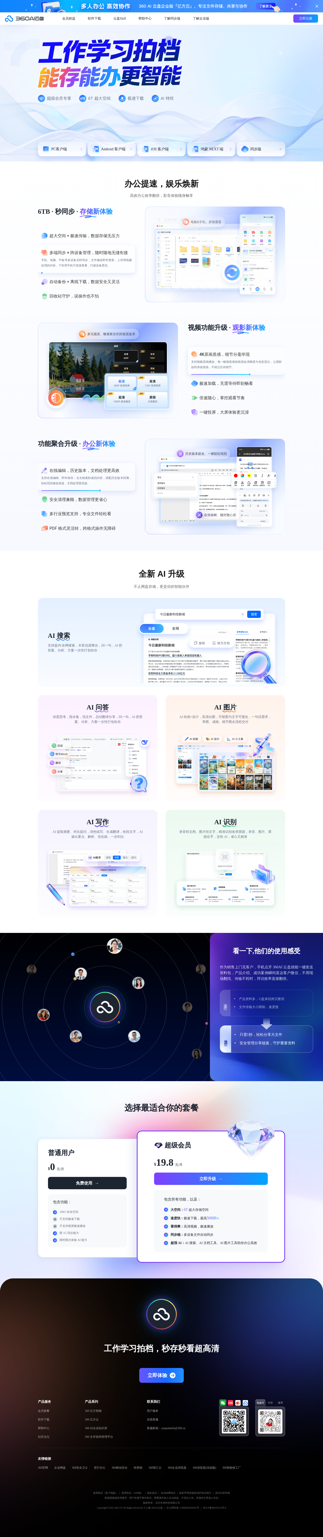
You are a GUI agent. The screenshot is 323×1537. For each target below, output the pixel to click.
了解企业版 (201, 18)
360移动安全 (120, 1467)
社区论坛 (43, 1436)
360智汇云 (155, 1467)
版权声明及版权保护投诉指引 (195, 1492)
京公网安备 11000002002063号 (182, 1507)
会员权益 (68, 18)
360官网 (43, 1467)
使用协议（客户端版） (105, 1492)
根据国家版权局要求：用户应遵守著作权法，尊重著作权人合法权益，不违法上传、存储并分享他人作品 (161, 1497)
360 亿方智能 (93, 1410)
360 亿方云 (92, 1419)
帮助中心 (145, 18)
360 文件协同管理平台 (99, 1436)
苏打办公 (99, 1467)
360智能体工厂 (231, 1467)
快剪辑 (138, 1467)
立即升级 (210, 1179)
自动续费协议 (168, 1492)
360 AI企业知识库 (96, 1428)
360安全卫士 (80, 1467)
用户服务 (152, 1410)
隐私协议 (152, 1492)
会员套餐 (43, 1410)
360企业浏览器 (177, 1467)
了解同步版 (172, 18)
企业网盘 (60, 1467)
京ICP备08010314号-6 (214, 1507)
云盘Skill (119, 18)
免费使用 (87, 1183)
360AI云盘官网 (24, 18)
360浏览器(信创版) (204, 1467)
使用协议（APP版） (132, 1492)
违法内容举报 (222, 1492)
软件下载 (94, 18)
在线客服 (152, 1419)
